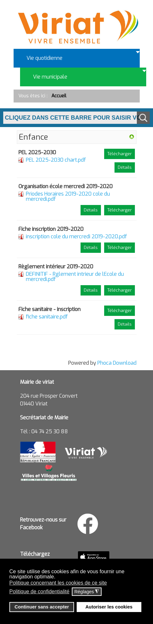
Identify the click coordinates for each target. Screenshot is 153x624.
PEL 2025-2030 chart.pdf (56, 159)
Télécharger (119, 153)
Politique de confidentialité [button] (39, 591)
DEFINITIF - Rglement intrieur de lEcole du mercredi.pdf (75, 277)
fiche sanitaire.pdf (47, 316)
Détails (125, 167)
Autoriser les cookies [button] (109, 606)
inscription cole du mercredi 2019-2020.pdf (76, 236)
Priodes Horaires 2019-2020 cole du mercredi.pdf (68, 196)
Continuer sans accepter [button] (42, 606)
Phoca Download (117, 363)
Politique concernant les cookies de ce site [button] (58, 583)
